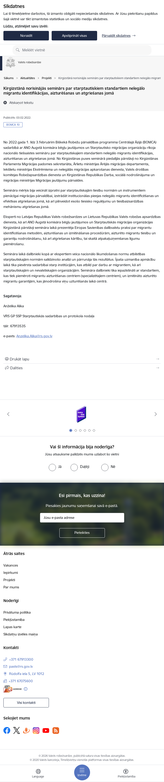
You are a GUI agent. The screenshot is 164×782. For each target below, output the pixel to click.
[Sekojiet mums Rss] (55, 730)
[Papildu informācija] (25, 689)
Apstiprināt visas (74, 35)
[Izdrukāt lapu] (82, 359)
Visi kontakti (26, 702)
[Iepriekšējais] (8, 414)
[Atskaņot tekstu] (21, 102)
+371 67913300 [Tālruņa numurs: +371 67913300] (21, 659)
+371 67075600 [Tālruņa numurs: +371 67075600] (21, 681)
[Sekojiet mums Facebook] (6, 730)
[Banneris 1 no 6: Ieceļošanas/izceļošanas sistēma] (82, 414)
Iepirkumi (10, 572)
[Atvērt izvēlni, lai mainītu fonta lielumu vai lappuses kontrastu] (126, 774)
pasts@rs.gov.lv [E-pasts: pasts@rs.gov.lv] (21, 666)
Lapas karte (12, 627)
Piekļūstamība (14, 619)
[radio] (55, 466)
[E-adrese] (12, 689)
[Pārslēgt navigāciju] (82, 772)
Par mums (11, 587)
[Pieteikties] (82, 533)
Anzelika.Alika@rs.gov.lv (34, 336)
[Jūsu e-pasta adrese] (82, 517)
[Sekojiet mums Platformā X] (16, 730)
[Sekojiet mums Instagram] (36, 730)
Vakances (10, 565)
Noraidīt (26, 35)
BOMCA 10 (13, 124)
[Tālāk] (156, 414)
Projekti (9, 580)
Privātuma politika (17, 612)
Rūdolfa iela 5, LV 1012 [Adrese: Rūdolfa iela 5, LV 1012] (26, 674)
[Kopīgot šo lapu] (82, 368)
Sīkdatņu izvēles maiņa (20, 634)
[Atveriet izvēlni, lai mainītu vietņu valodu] (38, 774)
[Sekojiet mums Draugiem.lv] (26, 730)
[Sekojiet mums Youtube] (46, 730)
